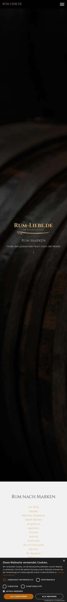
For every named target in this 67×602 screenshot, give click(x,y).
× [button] (64, 561)
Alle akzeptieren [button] (18, 596)
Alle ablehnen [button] (49, 596)
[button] (62, 4)
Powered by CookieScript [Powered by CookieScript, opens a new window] (54, 600)
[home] (11, 3)
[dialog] (33, 580)
